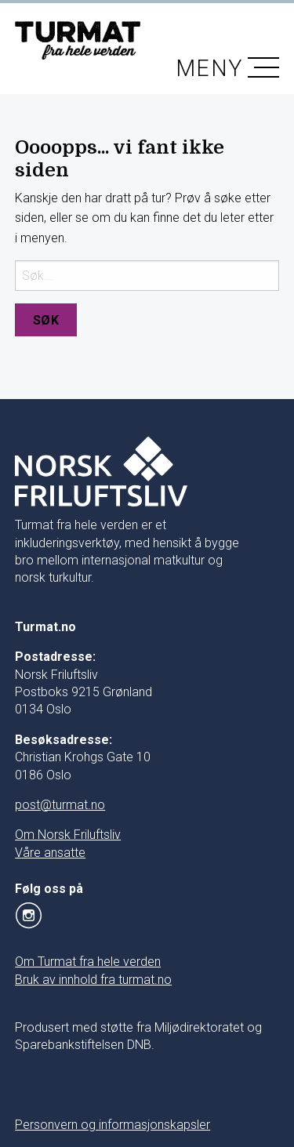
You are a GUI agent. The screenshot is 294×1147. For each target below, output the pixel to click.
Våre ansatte (50, 852)
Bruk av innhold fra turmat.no (93, 979)
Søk (46, 320)
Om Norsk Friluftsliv (68, 834)
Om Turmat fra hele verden (88, 961)
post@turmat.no (60, 804)
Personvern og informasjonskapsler (112, 1124)
